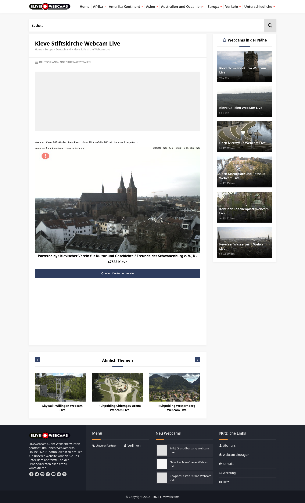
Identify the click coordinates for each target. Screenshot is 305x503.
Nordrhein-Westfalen (75, 62)
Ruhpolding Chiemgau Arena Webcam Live (119, 408)
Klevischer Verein (123, 273)
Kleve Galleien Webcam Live (240, 107)
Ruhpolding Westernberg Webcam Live (176, 408)
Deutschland (63, 49)
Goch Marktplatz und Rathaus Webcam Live (242, 176)
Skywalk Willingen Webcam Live (62, 408)
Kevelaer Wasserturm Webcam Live (243, 246)
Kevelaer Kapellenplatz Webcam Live (244, 211)
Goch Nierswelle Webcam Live (242, 143)
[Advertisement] (117, 101)
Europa (49, 49)
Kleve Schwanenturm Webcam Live (242, 70)
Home (38, 49)
